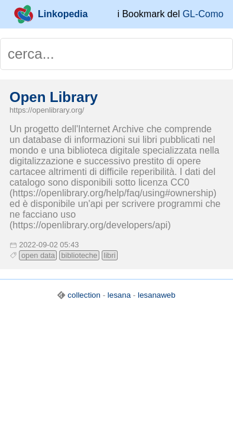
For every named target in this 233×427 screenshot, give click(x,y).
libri (109, 255)
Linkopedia (51, 14)
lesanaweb (157, 295)
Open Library (53, 97)
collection (84, 295)
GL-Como (203, 14)
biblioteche (80, 255)
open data (38, 255)
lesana (119, 295)
